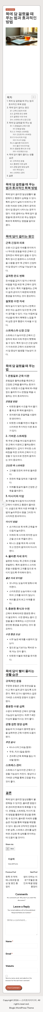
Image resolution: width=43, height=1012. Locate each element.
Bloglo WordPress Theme (21, 1007)
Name (9, 941)
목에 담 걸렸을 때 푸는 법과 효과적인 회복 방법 (21, 102)
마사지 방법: (21, 140)
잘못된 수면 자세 (20, 116)
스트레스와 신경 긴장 (22, 119)
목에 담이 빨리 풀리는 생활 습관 (21, 156)
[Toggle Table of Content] (32, 97)
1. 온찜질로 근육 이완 (21, 126)
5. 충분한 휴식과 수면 (21, 148)
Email (9, 953)
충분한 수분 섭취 (20, 164)
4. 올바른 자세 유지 (21, 143)
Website (10, 966)
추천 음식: (20, 170)
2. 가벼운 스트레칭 (21, 131)
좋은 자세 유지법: (23, 146)
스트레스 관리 (19, 172)
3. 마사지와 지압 (20, 137)
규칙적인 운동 (18, 161)
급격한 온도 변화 (20, 113)
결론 (11, 175)
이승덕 (11, 859)
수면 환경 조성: (22, 151)
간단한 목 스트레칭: (24, 134)
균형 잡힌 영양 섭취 (21, 167)
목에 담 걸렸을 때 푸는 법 (20, 122)
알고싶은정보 (10, 9)
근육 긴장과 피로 (20, 110)
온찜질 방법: (20, 129)
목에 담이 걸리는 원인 (19, 107)
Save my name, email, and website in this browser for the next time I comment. (19, 979)
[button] (13, 864)
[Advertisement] (21, 71)
